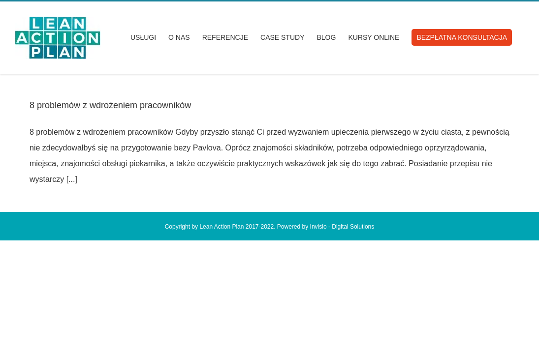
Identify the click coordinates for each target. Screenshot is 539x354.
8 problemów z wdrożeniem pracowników (110, 105)
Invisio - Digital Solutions (342, 226)
